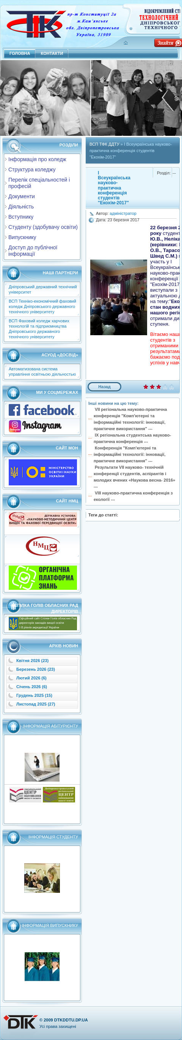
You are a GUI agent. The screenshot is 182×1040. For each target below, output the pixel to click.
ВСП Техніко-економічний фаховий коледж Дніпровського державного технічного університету (42, 306)
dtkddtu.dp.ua (71, 1020)
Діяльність (21, 207)
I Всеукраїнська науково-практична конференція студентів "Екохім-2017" (114, 187)
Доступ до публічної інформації (32, 250)
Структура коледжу (31, 169)
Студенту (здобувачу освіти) (43, 227)
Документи (21, 196)
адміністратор (123, 213)
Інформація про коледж (37, 159)
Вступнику (20, 217)
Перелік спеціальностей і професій (39, 183)
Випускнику (22, 237)
